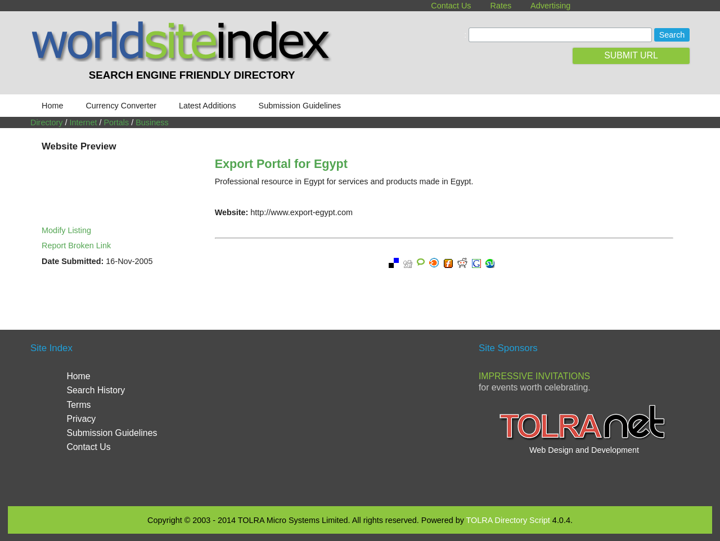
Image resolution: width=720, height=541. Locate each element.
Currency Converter (121, 105)
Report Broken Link (76, 245)
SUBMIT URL (631, 55)
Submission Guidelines (300, 105)
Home (52, 105)
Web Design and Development (584, 449)
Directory (46, 122)
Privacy (81, 419)
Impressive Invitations (534, 376)
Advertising (550, 5)
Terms (78, 405)
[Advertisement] (360, 416)
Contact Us (451, 5)
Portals (116, 122)
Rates (501, 5)
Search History (95, 390)
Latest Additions (207, 105)
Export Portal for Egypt (281, 164)
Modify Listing (66, 230)
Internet (83, 122)
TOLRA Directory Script (508, 520)
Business (152, 122)
